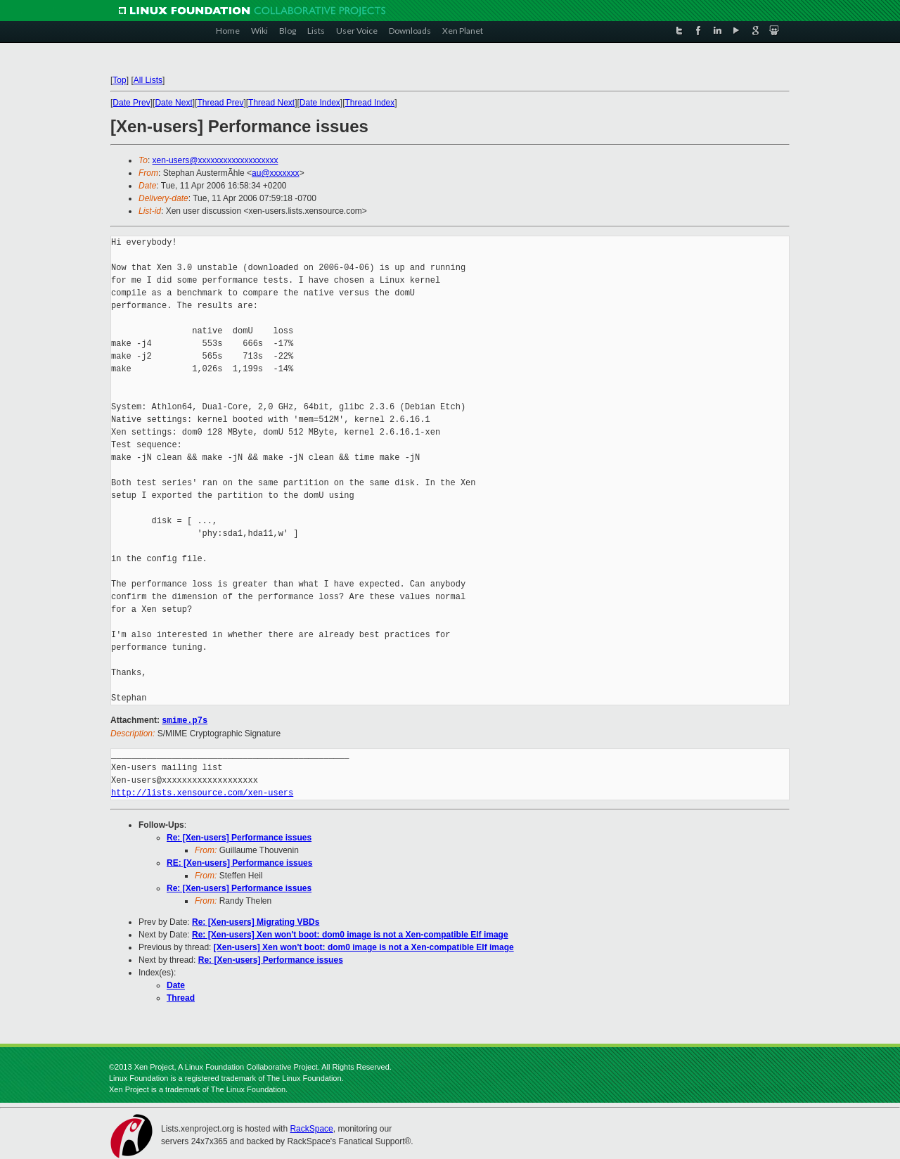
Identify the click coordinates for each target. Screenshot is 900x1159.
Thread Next (271, 103)
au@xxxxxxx (276, 173)
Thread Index (370, 103)
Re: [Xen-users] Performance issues (239, 837)
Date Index (320, 103)
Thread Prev (220, 103)
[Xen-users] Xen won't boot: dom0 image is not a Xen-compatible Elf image (364, 947)
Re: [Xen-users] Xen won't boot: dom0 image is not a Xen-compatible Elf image (350, 934)
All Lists (148, 80)
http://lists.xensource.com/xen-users (202, 792)
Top (119, 80)
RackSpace (311, 1128)
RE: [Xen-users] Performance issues (239, 862)
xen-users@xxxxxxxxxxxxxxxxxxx (215, 160)
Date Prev (131, 103)
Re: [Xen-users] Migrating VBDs (255, 921)
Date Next (173, 103)
